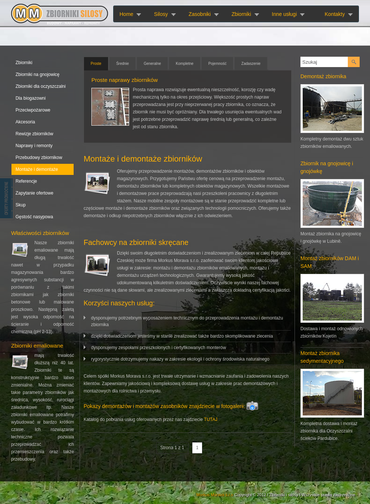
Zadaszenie (250, 64)
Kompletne (185, 64)
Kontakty (335, 14)
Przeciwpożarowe (33, 110)
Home (126, 14)
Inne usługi (284, 14)
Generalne (152, 64)
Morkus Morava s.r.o (214, 495)
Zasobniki (200, 14)
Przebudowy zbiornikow (39, 157)
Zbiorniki (241, 14)
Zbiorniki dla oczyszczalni (40, 86)
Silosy (161, 14)
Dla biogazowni (31, 98)
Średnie (122, 64)
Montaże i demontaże (37, 169)
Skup (21, 205)
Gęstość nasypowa (34, 216)
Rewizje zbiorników (34, 133)
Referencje (26, 181)
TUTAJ (210, 419)
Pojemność (217, 64)
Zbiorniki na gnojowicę (38, 74)
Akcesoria (25, 122)
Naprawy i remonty (34, 145)
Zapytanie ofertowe (34, 193)
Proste (96, 64)
